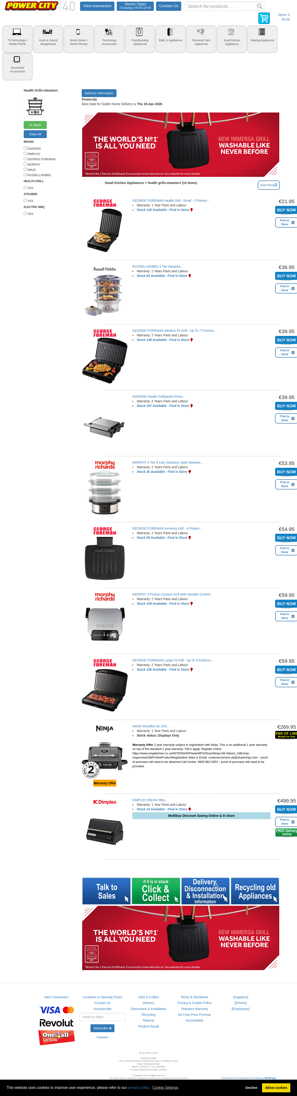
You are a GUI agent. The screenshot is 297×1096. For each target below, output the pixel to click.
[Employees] (240, 1009)
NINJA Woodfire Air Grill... (150, 726)
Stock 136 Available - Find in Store (163, 669)
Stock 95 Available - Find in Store (162, 537)
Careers (102, 1037)
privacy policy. (139, 1088)
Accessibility (194, 1020)
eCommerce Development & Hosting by (249, 1078)
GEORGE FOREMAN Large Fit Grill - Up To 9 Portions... (172, 660)
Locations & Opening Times (102, 997)
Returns (148, 1020)
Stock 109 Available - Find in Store (163, 603)
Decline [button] (251, 1088)
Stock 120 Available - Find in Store (163, 210)
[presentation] (17, 39)
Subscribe (102, 1028)
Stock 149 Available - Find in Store (163, 340)
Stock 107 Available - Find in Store (163, 406)
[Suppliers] (240, 997)
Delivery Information (99, 93)
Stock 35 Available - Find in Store (162, 472)
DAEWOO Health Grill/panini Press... (158, 396)
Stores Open (135, 5)
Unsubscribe (102, 1009)
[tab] (17, 39)
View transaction (97, 6)
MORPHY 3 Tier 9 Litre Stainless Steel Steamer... (167, 462)
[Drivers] (241, 1003)
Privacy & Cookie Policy (195, 1003)
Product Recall (148, 1026)
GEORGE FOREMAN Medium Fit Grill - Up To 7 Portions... (174, 330)
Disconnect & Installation (148, 1009)
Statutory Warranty (194, 1009)
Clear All (35, 134)
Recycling (149, 1014)
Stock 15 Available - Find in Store (162, 809)
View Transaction (56, 997)
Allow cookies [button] (276, 1088)
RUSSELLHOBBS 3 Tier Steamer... (157, 266)
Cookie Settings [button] (165, 1088)
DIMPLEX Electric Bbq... (149, 800)
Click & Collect (148, 997)
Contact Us (168, 6)
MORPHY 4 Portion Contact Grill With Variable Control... (172, 594)
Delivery (148, 1003)
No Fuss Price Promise (194, 1014)
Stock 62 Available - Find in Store (162, 276)
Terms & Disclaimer (195, 997)
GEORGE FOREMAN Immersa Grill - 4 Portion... (167, 528)
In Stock (35, 125)
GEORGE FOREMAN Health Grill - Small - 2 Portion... (171, 200)
